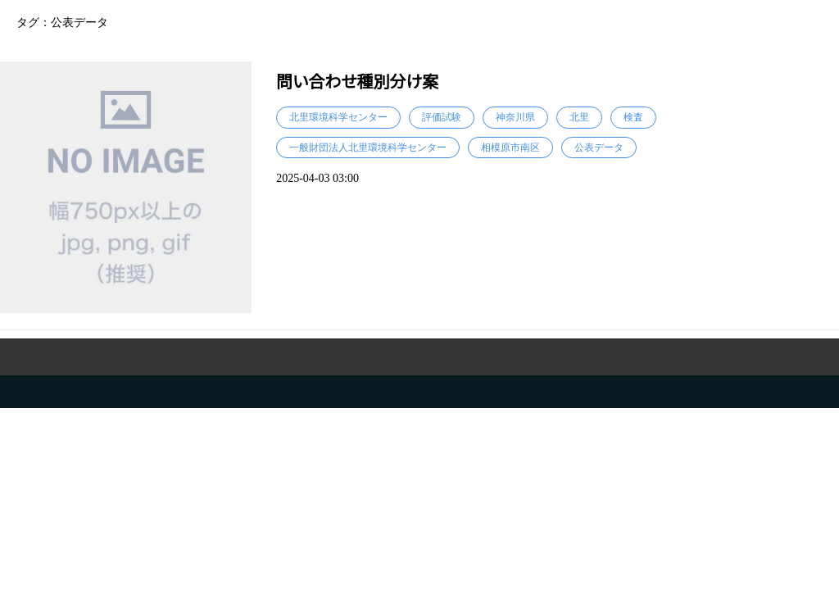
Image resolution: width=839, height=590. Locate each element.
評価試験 (441, 117)
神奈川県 (515, 117)
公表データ (599, 147)
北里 (579, 117)
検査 (633, 117)
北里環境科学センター (338, 117)
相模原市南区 (510, 147)
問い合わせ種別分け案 (357, 82)
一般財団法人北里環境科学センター (368, 147)
